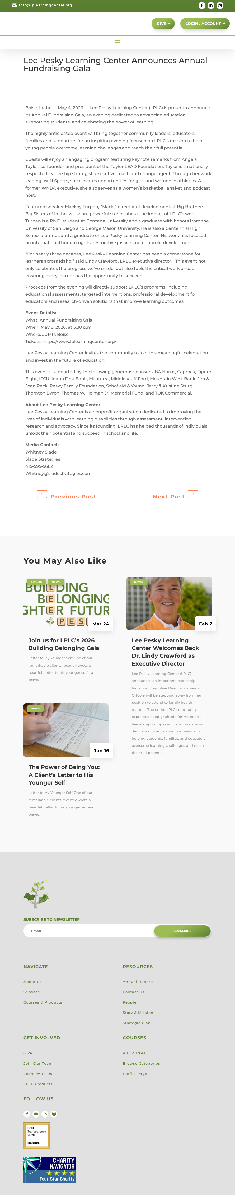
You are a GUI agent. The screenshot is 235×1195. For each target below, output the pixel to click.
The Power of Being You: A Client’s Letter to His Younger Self (64, 782)
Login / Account (200, 26)
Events (36, 589)
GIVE (153, 26)
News (56, 589)
